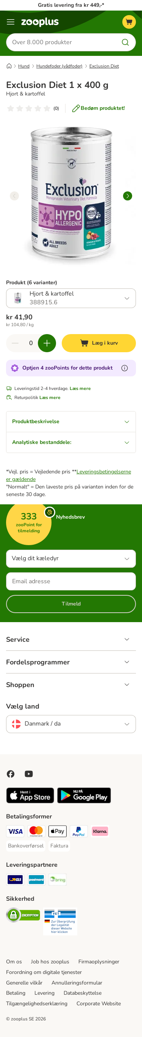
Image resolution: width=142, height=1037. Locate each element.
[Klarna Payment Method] (100, 832)
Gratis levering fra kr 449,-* (71, 5)
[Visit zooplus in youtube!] (28, 773)
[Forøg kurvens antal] (47, 343)
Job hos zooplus (50, 961)
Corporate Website (98, 1003)
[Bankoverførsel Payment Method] (26, 846)
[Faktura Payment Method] (59, 846)
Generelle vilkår (24, 982)
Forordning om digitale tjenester (44, 972)
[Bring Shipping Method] (57, 881)
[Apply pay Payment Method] (57, 832)
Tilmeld (71, 603)
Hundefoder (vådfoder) (59, 66)
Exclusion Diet (104, 66)
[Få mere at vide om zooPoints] (124, 368)
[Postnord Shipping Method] (36, 881)
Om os (14, 961)
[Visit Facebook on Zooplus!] (10, 773)
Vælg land (22, 706)
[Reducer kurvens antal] (15, 343)
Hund (24, 66)
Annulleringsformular (76, 982)
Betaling (15, 993)
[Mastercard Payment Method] (36, 832)
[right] (127, 195)
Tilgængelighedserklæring (36, 1003)
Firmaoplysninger (98, 961)
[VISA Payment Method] (15, 832)
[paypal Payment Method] (79, 832)
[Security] (23, 916)
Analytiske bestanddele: (71, 442)
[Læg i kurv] (99, 343)
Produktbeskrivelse (71, 421)
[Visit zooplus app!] (30, 801)
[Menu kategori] (10, 21)
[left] (14, 195)
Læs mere (80, 388)
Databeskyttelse (82, 993)
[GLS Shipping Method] (15, 881)
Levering (44, 993)
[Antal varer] (31, 343)
